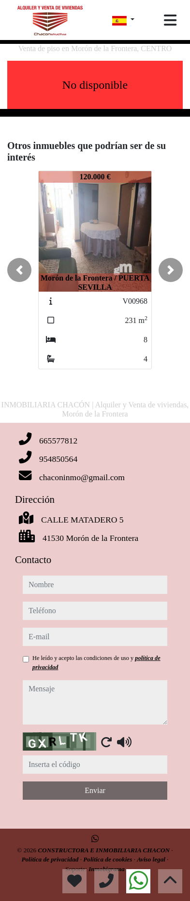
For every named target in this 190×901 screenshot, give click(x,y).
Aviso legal (152, 859)
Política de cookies (108, 859)
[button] (19, 270)
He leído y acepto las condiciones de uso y (96, 662)
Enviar (95, 790)
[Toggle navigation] (170, 20)
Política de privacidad (50, 859)
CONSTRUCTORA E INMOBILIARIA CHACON (104, 850)
